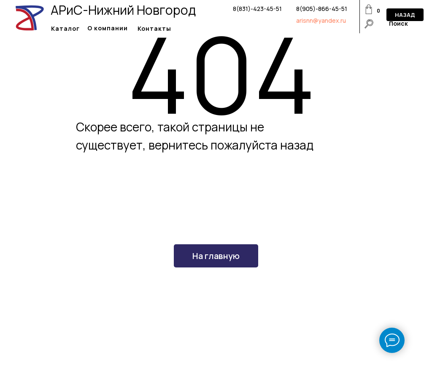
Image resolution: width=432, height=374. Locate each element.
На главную (216, 256)
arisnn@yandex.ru (321, 20)
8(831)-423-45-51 (257, 9)
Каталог (65, 28)
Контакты (154, 28)
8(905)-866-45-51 (321, 9)
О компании (107, 28)
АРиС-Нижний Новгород (123, 10)
